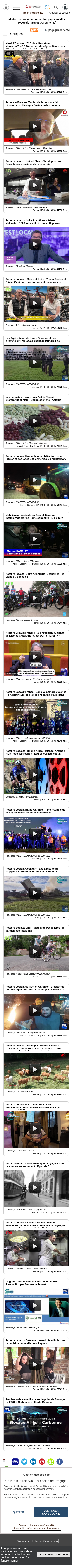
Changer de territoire (59, 12)
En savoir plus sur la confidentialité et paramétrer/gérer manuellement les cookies (36, 1526)
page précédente (57, 30)
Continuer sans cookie (51, 1512)
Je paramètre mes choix (54, 1554)
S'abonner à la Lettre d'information (37, 1541)
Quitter (18, 1512)
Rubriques (16, 34)
